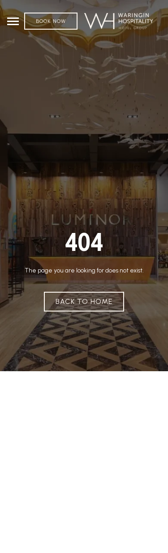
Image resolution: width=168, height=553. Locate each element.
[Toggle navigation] (13, 21)
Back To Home (84, 301)
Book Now (51, 21)
